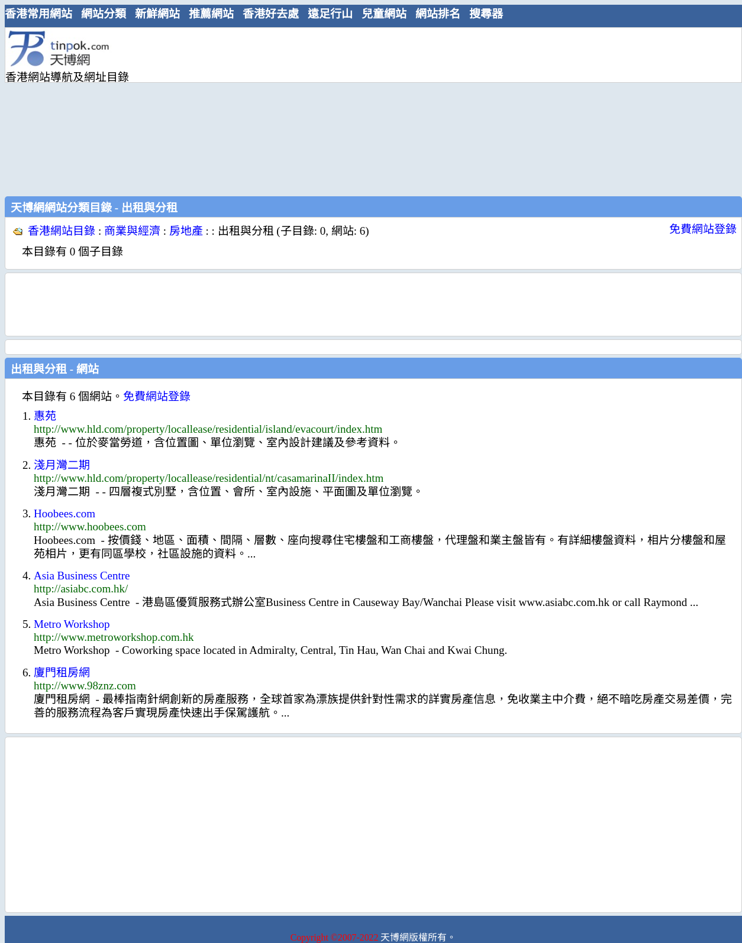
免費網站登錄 (703, 229)
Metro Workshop (71, 624)
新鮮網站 (157, 14)
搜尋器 (486, 14)
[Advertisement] (326, 110)
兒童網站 (384, 14)
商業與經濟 (132, 231)
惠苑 (45, 416)
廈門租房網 (62, 672)
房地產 (186, 231)
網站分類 (103, 14)
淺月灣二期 (62, 465)
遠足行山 (330, 14)
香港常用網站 (38, 14)
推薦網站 (211, 14)
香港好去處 (271, 14)
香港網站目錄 (61, 231)
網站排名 (437, 14)
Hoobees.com (64, 513)
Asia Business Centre (82, 575)
